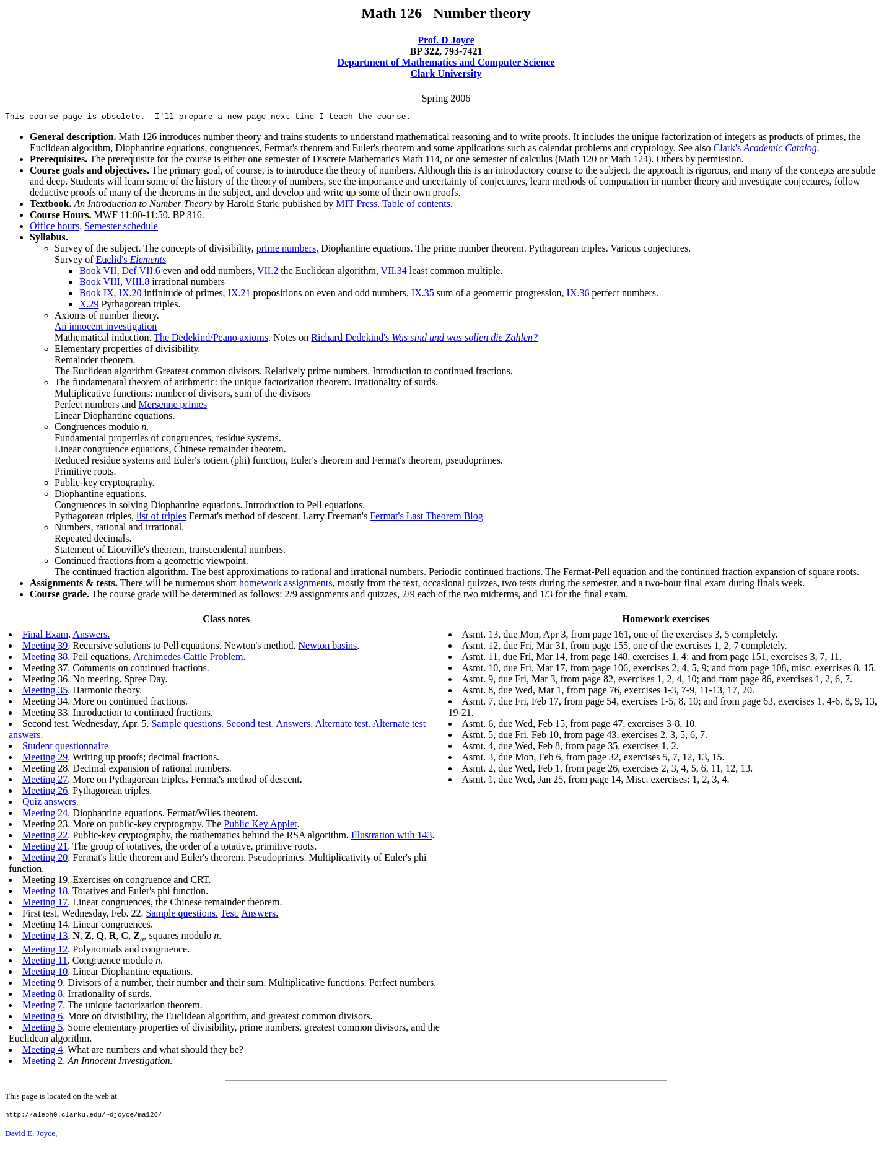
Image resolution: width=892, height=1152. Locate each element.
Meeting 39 (45, 647)
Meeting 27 (45, 781)
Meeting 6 (42, 1018)
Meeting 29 (45, 759)
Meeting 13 (45, 937)
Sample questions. (187, 725)
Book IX (96, 294)
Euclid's (131, 261)
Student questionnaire (65, 747)
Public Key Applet (260, 825)
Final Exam (45, 636)
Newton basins (328, 647)
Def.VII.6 (141, 272)
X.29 (89, 306)
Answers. (91, 636)
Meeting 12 (45, 951)
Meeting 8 (42, 995)
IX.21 (239, 294)
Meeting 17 (45, 904)
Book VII (98, 272)
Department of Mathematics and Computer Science (445, 62)
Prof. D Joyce (446, 40)
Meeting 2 (42, 1062)
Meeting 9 (42, 984)
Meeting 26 (45, 792)
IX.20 (130, 294)
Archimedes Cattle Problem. (189, 658)
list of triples (161, 517)
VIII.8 (137, 283)
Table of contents (416, 205)
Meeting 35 (45, 692)
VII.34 (394, 272)
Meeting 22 (45, 837)
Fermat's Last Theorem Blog (426, 517)
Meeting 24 (45, 814)
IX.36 (578, 294)
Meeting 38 (45, 658)
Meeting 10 (45, 973)
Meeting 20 (45, 859)
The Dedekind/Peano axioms (211, 339)
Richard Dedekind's (424, 339)
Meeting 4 (42, 1051)
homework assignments (286, 584)
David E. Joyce (30, 1136)
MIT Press (356, 205)
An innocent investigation (106, 328)
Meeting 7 (42, 1006)
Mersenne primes (173, 406)
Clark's (765, 149)
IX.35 (422, 294)
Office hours (54, 227)
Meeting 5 (42, 1029)
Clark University (445, 73)
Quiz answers (49, 803)
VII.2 (267, 272)
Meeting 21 (45, 848)
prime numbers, (287, 250)
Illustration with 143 (391, 837)
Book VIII (99, 283)
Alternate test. (342, 725)
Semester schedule (121, 227)
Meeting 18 (45, 892)
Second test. (250, 725)
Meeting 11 (45, 962)
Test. (230, 915)
